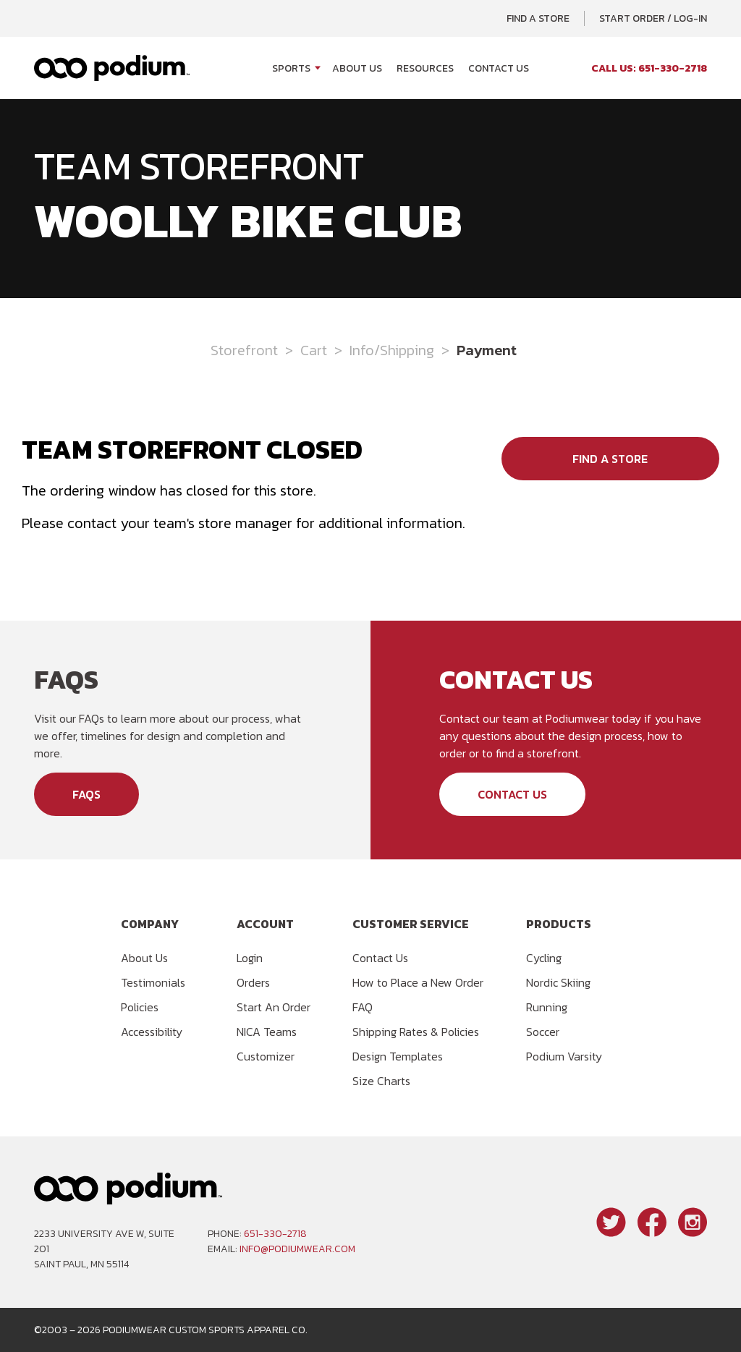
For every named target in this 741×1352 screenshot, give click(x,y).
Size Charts (381, 1080)
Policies (139, 1007)
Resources (425, 68)
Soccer (542, 1031)
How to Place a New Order (417, 982)
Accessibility (151, 1031)
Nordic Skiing (558, 982)
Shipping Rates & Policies (415, 1031)
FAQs (86, 794)
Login (250, 957)
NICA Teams (267, 1031)
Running (546, 1007)
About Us (357, 68)
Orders (253, 982)
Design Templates (397, 1056)
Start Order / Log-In (653, 18)
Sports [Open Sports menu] (291, 68)
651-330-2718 (275, 1233)
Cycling (544, 957)
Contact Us (498, 68)
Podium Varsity (564, 1056)
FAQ (362, 1007)
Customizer (266, 1056)
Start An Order (273, 1007)
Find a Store (538, 18)
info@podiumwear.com (297, 1249)
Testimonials (153, 982)
